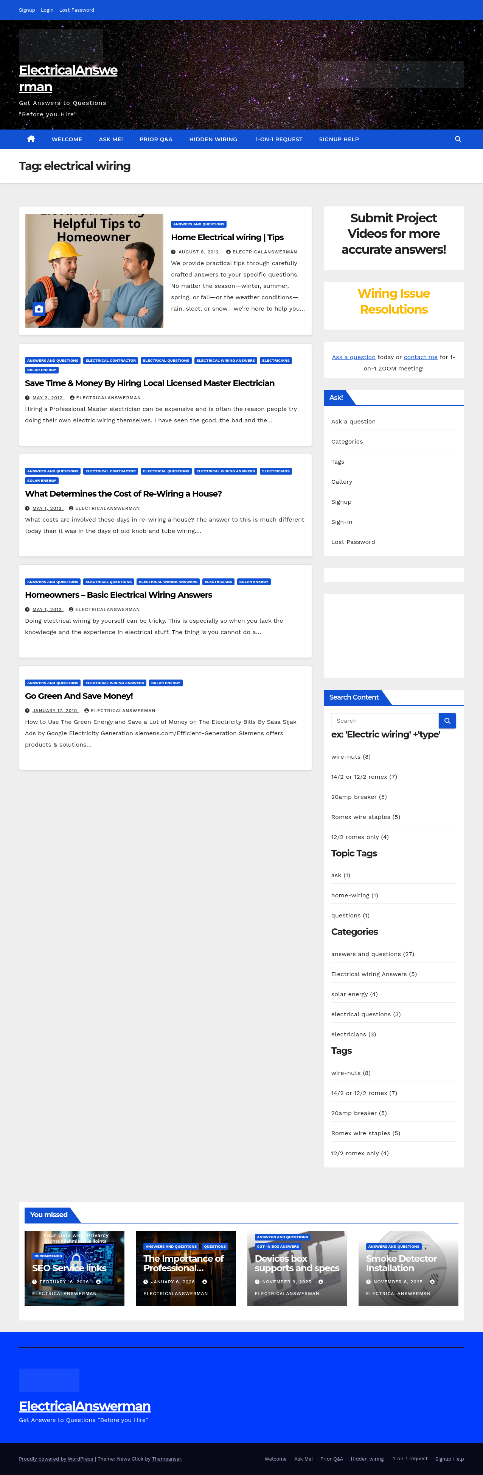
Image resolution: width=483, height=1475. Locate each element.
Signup (27, 10)
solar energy (41, 370)
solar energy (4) (354, 994)
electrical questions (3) (366, 1014)
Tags (338, 461)
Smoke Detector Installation (401, 1263)
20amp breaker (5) (359, 796)
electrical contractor (110, 360)
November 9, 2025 (287, 1281)
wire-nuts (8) (351, 756)
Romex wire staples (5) (366, 816)
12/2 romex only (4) (360, 837)
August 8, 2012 (200, 252)
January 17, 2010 (56, 710)
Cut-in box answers (278, 1246)
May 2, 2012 (49, 397)
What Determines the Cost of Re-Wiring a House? (123, 494)
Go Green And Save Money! (79, 696)
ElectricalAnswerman (85, 1406)
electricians (276, 360)
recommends (48, 1256)
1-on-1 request (278, 139)
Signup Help (339, 139)
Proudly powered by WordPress (57, 1459)
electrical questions (166, 360)
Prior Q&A (156, 139)
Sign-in (342, 521)
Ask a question (354, 357)
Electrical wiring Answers (226, 360)
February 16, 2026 (65, 1281)
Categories (347, 441)
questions (215, 1246)
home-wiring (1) (354, 895)
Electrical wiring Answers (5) (374, 974)
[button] (458, 139)
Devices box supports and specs (297, 1263)
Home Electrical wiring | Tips (227, 237)
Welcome (67, 139)
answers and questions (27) (373, 954)
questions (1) (350, 915)
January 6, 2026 (174, 1281)
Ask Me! (111, 139)
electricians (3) (353, 1034)
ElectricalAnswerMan (261, 252)
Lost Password (76, 10)
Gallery (342, 481)
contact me (421, 357)
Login (47, 10)
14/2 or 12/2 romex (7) (364, 776)
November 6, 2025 (399, 1281)
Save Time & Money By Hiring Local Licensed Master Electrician (150, 383)
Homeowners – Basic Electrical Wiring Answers (118, 595)
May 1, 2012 (48, 508)
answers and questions (198, 224)
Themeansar (166, 1459)
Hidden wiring (213, 139)
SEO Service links (69, 1267)
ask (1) (341, 875)
